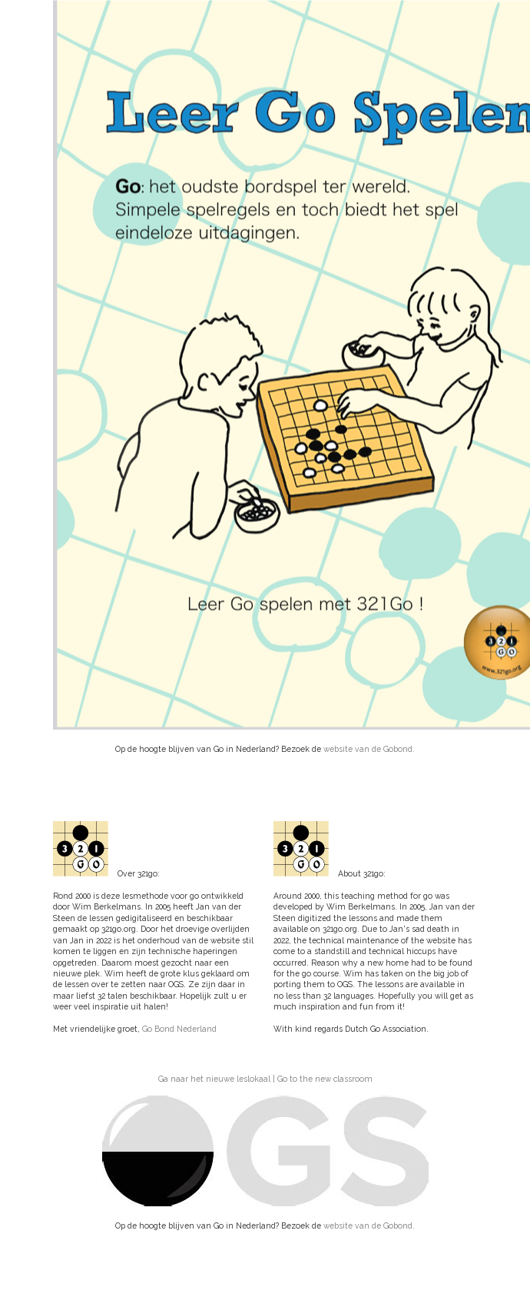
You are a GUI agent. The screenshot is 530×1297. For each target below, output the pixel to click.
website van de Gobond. (369, 748)
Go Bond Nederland (179, 1028)
